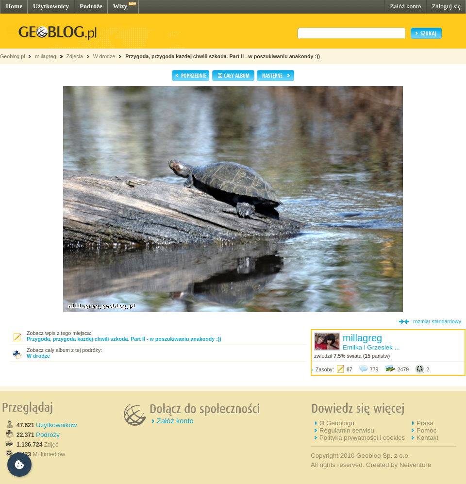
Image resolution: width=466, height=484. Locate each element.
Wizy (120, 6)
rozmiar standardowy (437, 321)
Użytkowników (56, 425)
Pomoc (426, 430)
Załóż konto (405, 6)
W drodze (104, 56)
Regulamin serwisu (346, 430)
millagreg (45, 56)
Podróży (48, 434)
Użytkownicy (51, 6)
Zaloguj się (446, 6)
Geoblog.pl (12, 56)
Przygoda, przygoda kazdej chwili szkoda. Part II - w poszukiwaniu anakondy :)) (222, 56)
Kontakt (427, 437)
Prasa (424, 423)
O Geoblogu (336, 423)
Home (14, 6)
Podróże (91, 6)
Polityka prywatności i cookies (362, 437)
